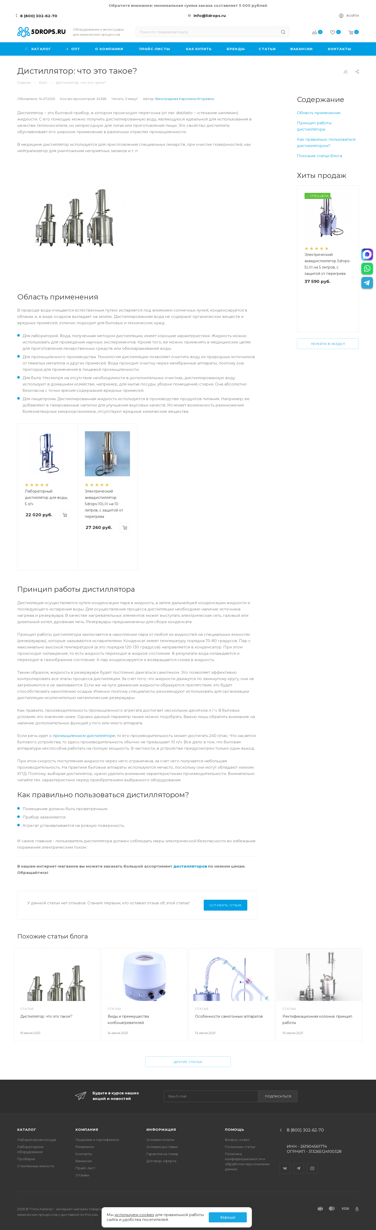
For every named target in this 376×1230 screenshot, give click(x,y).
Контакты (84, 1154)
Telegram (298, 1164)
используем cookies (134, 1214)
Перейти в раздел (328, 344)
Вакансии (84, 1161)
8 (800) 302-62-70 (38, 15)
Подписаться (278, 1096)
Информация (161, 1130)
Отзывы (82, 1175)
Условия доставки (162, 1147)
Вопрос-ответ (237, 1140)
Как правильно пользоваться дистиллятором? (326, 142)
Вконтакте (285, 1164)
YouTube (312, 1164)
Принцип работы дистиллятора (314, 126)
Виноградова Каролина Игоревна (184, 99)
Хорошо (227, 1217)
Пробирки (26, 1159)
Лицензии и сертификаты (97, 1140)
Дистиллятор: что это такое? (46, 1016)
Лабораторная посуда (36, 1140)
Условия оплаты (160, 1140)
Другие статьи (188, 1062)
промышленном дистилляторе (84, 735)
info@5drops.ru (210, 15)
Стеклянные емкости (35, 1166)
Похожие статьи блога (319, 155)
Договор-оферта (161, 1161)
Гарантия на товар (162, 1154)
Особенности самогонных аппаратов (229, 1016)
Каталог (26, 1130)
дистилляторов (190, 866)
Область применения (318, 112)
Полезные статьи (240, 1147)
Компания (87, 1130)
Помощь (234, 1130)
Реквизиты (85, 1147)
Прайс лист (85, 1168)
